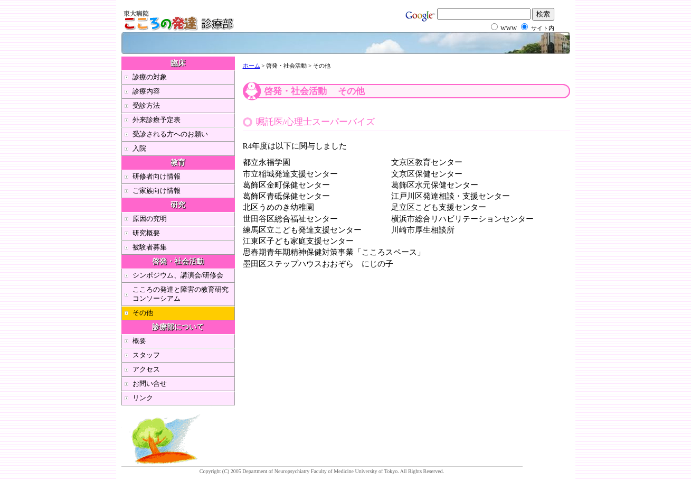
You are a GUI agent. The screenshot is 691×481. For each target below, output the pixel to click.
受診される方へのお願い (170, 134)
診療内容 (146, 91)
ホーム (251, 65)
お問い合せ (149, 383)
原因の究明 (149, 219)
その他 (142, 313)
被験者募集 (149, 247)
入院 (139, 148)
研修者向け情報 (156, 176)
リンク (142, 398)
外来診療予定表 (156, 120)
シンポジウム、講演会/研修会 (178, 275)
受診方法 (146, 105)
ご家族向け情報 (156, 191)
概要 (139, 341)
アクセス (146, 369)
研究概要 (146, 233)
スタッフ (146, 355)
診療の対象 (149, 77)
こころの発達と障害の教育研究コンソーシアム (180, 293)
